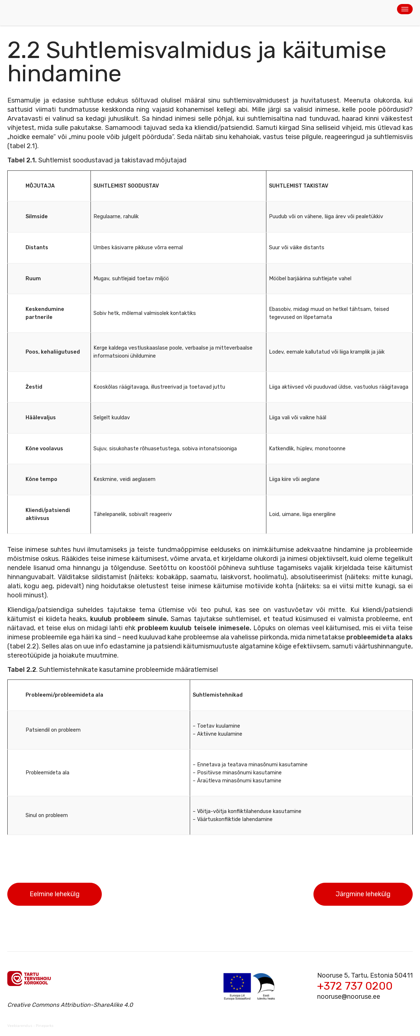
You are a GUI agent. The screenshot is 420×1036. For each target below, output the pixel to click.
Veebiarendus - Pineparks (30, 1026)
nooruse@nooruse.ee (348, 997)
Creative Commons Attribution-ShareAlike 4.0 (70, 1004)
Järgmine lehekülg (363, 894)
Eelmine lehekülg (55, 894)
